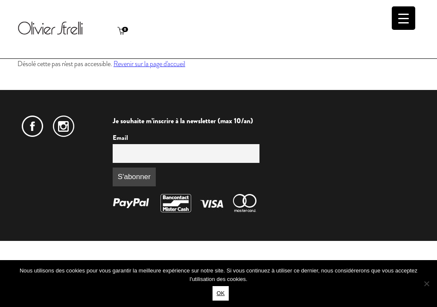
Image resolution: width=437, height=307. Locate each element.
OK (221, 293)
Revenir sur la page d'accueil (149, 64)
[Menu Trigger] (403, 18)
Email (120, 137)
